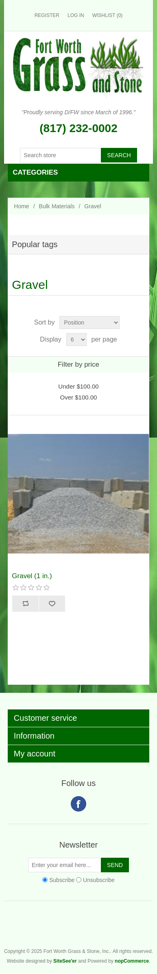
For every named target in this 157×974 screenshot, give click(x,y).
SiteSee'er (65, 961)
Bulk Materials (57, 206)
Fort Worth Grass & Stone (149, 929)
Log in (76, 15)
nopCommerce (132, 961)
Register (47, 15)
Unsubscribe (99, 880)
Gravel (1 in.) (32, 576)
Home (21, 206)
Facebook (78, 804)
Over (78, 397)
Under (78, 386)
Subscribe (61, 880)
